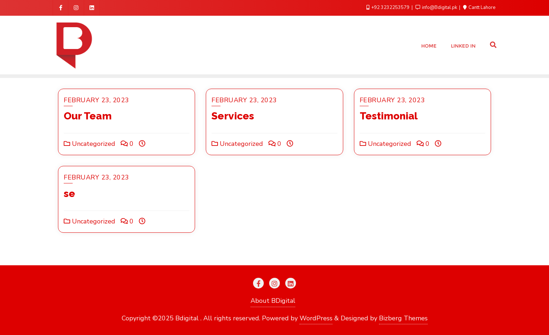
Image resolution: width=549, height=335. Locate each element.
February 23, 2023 (96, 100)
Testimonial (389, 116)
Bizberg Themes (403, 318)
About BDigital (273, 300)
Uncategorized (89, 143)
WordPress (316, 318)
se (69, 193)
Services (233, 116)
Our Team (88, 116)
